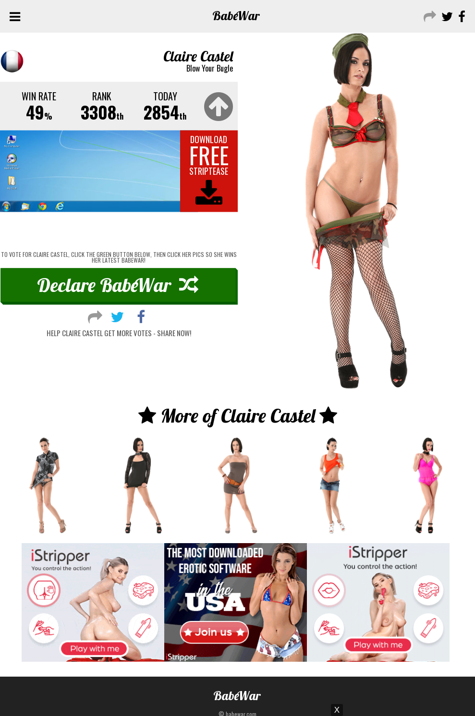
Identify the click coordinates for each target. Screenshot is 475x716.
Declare (117, 285)
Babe (236, 16)
